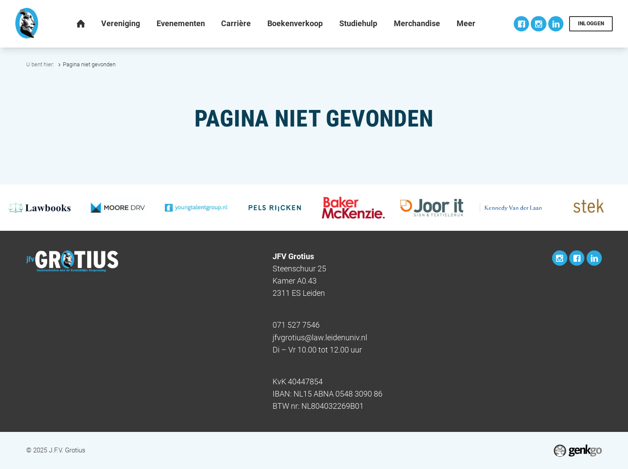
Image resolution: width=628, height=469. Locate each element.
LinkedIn (555, 23)
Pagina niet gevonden (89, 64)
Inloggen (591, 24)
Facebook (521, 23)
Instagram (538, 23)
